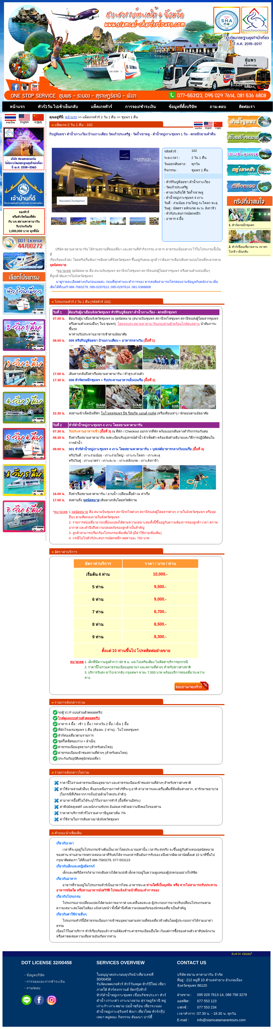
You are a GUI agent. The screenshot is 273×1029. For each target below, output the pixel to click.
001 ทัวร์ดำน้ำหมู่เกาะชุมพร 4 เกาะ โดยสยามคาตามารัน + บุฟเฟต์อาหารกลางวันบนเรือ (130, 449)
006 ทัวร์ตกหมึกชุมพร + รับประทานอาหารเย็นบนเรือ (106, 380)
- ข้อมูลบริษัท (35, 975)
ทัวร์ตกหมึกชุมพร (241, 225)
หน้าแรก (71, 117)
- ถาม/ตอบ (32, 988)
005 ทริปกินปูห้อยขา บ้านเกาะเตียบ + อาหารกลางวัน (106, 340)
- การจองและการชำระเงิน (45, 981)
